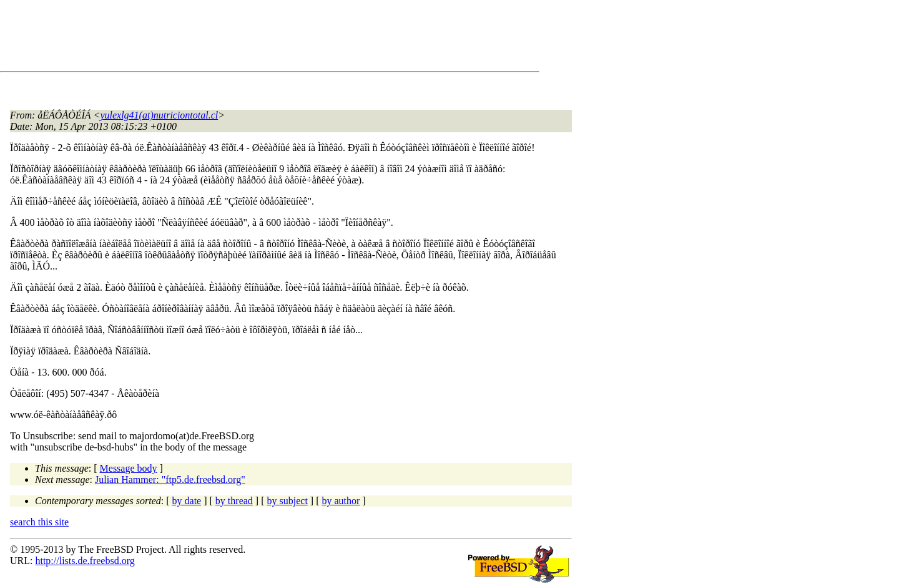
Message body (128, 468)
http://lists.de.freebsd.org (84, 560)
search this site (39, 522)
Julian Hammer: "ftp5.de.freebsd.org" (170, 479)
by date (187, 500)
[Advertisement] (237, 38)
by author (341, 500)
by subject (287, 500)
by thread (234, 500)
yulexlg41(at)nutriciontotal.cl (159, 115)
